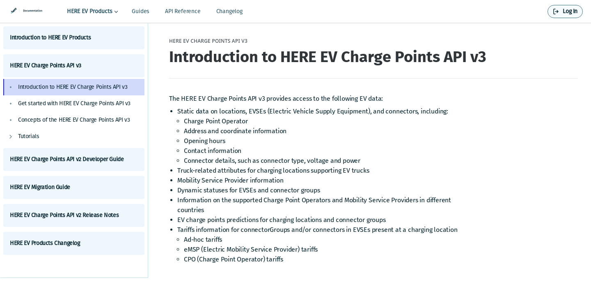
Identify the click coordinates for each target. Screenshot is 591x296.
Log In (570, 11)
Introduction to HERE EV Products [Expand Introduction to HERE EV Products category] (74, 37)
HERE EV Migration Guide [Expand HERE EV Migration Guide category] (74, 187)
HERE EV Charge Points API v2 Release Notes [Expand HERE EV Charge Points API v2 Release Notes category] (74, 215)
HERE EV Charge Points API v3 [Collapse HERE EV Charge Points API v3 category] (74, 65)
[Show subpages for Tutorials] (11, 136)
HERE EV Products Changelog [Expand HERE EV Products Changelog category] (74, 243)
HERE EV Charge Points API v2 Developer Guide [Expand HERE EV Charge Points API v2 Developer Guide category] (74, 159)
